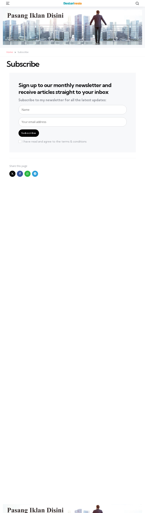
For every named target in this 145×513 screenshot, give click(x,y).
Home (9, 52)
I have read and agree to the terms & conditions (53, 141)
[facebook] (20, 174)
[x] (12, 174)
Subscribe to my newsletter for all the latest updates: (62, 100)
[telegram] (35, 174)
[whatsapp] (27, 174)
